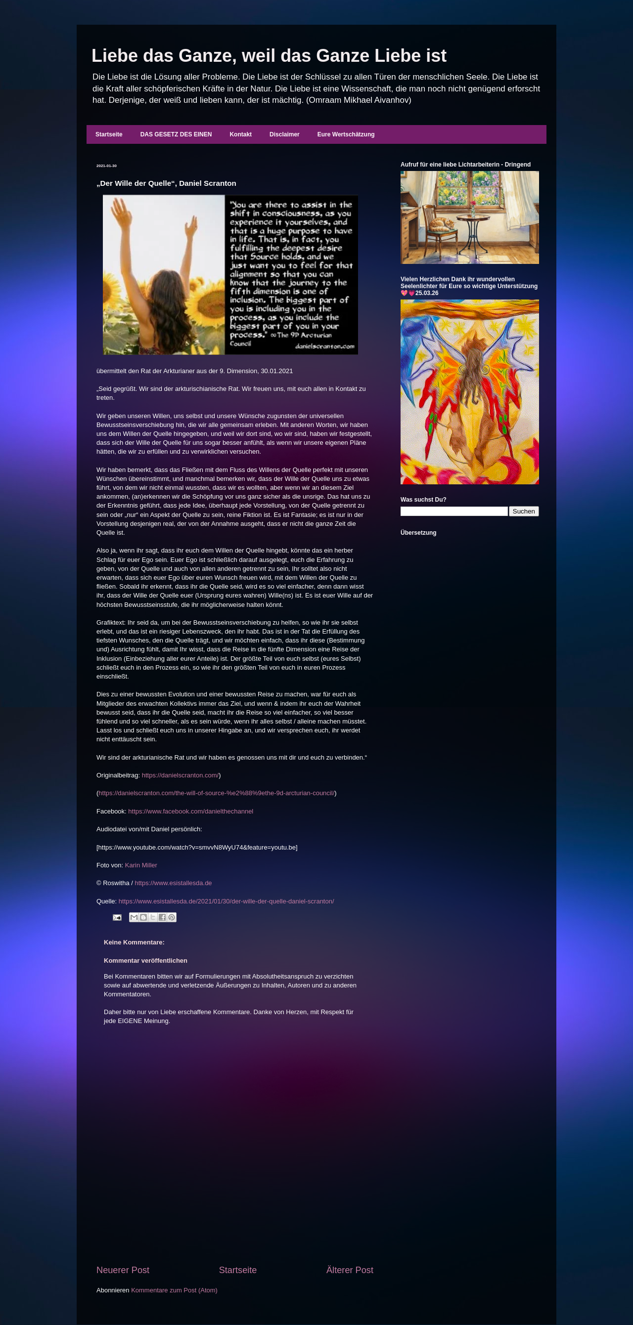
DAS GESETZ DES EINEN (176, 134)
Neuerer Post (122, 1270)
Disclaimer (285, 134)
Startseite (109, 134)
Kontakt (240, 134)
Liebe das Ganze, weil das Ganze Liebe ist (269, 55)
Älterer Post (349, 1270)
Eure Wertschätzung (346, 134)
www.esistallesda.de (183, 883)
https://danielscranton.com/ (180, 775)
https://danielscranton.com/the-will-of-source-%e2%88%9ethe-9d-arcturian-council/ (216, 793)
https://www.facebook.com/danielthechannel (190, 811)
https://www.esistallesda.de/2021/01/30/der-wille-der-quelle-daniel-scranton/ (226, 901)
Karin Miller (141, 865)
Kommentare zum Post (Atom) (174, 1290)
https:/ (143, 883)
